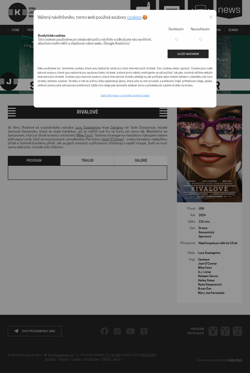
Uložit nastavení (188, 53)
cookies (134, 17)
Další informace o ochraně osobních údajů (125, 95)
